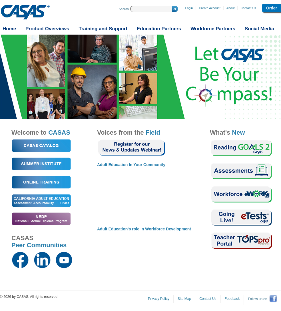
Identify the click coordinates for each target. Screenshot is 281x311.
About (230, 8)
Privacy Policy (158, 299)
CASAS (25, 12)
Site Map (184, 299)
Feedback (232, 299)
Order (271, 8)
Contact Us (248, 8)
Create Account (209, 8)
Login (189, 8)
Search (124, 9)
